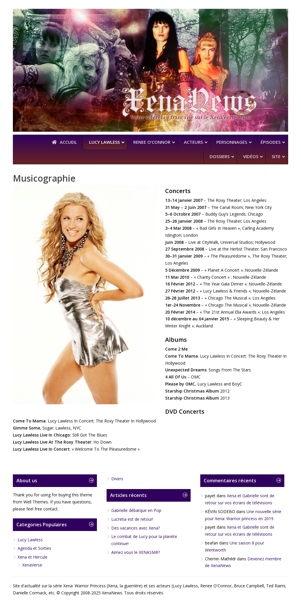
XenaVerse (32, 565)
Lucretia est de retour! (132, 519)
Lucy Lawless (30, 539)
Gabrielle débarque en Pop (136, 510)
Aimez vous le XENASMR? (135, 552)
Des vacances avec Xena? (135, 528)
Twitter (235, 16)
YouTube (266, 16)
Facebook (250, 16)
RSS (281, 16)
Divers (117, 478)
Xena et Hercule (32, 557)
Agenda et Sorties (34, 548)
